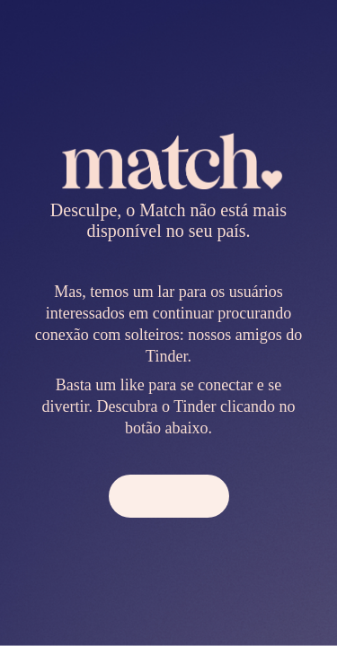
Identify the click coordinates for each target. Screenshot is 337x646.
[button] (169, 496)
